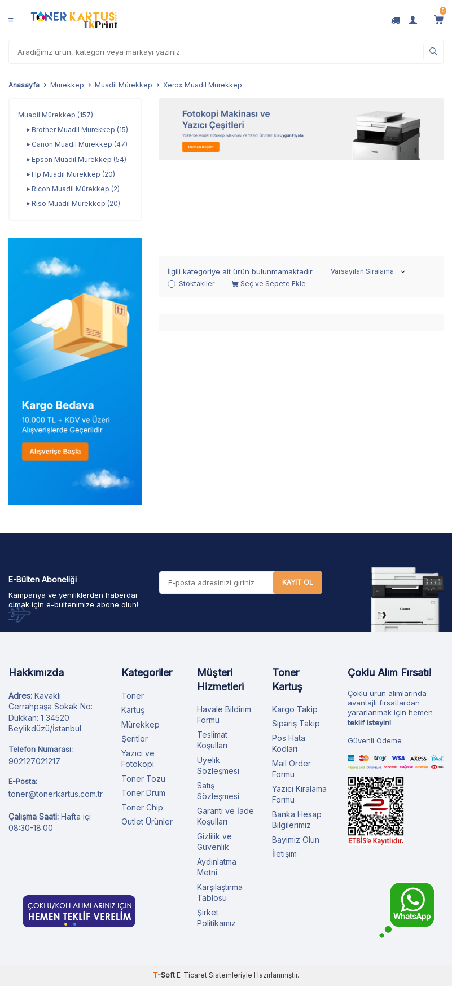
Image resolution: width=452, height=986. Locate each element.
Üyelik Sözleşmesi (218, 765)
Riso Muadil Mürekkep (73, 203)
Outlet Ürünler (147, 821)
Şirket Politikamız (216, 918)
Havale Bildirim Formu (224, 714)
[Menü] (10, 20)
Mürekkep (67, 85)
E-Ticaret (192, 975)
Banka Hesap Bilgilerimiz (297, 819)
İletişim (284, 853)
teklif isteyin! (369, 722)
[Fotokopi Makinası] (301, 129)
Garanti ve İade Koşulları (225, 816)
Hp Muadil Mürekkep (71, 174)
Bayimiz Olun (295, 839)
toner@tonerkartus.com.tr (55, 794)
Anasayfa (24, 85)
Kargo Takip (295, 709)
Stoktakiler (191, 196)
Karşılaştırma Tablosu (220, 892)
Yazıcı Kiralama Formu (299, 794)
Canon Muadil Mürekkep (77, 144)
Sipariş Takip (296, 723)
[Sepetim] (439, 20)
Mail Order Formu (291, 769)
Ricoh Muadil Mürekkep (73, 189)
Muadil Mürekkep (123, 85)
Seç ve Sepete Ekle (268, 196)
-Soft (165, 975)
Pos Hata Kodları (288, 743)
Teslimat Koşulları (212, 740)
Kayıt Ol (297, 582)
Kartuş (132, 710)
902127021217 (34, 761)
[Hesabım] (413, 20)
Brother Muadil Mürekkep (77, 129)
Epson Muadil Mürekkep (76, 159)
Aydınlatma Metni (216, 867)
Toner (132, 695)
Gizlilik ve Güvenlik (214, 841)
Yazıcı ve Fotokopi (138, 758)
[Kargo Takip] (395, 20)
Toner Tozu (143, 778)
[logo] (74, 19)
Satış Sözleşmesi (218, 791)
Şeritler (134, 738)
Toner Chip (142, 807)
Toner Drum (143, 792)
